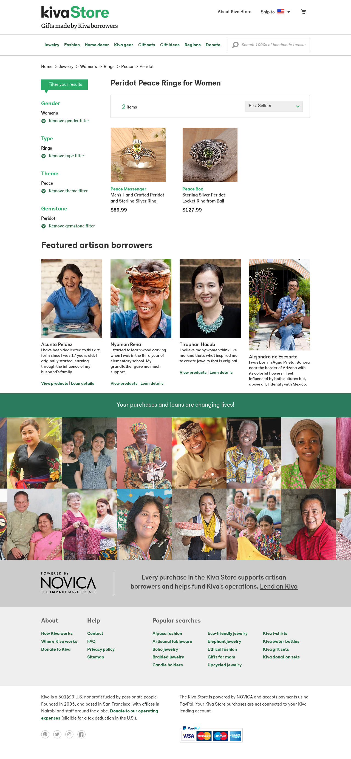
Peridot (48, 218)
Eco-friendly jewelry (228, 634)
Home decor (97, 45)
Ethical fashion (222, 649)
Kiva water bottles (281, 642)
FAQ (91, 642)
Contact (95, 634)
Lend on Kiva (279, 587)
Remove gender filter (65, 121)
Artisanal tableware (172, 642)
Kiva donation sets (281, 657)
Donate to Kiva (55, 649)
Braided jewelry (168, 657)
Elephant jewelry (224, 642)
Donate (213, 45)
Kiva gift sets (276, 649)
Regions (193, 45)
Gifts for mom (221, 657)
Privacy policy (101, 649)
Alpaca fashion (167, 634)
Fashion (72, 45)
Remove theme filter (64, 191)
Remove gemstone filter (68, 226)
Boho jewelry (165, 649)
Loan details (82, 384)
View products (54, 384)
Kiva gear (123, 45)
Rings (46, 148)
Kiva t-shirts (275, 634)
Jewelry (51, 45)
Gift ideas (170, 45)
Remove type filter (62, 156)
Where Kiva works (59, 642)
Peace (47, 183)
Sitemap (95, 657)
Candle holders (167, 665)
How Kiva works (57, 634)
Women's (49, 113)
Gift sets (146, 45)
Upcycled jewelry (225, 665)
